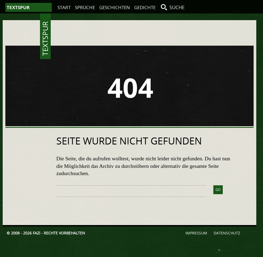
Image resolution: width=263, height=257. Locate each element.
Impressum (196, 233)
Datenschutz (227, 233)
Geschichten (114, 7)
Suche (177, 7)
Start (64, 7)
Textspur (45, 38)
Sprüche (85, 7)
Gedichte (145, 7)
